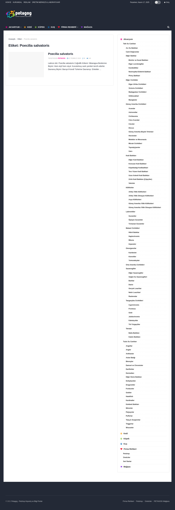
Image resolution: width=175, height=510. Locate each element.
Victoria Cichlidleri (136, 88)
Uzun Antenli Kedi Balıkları (139, 175)
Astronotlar (133, 112)
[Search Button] (168, 27)
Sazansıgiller (131, 269)
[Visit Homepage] (19, 14)
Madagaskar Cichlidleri (137, 92)
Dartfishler (130, 369)
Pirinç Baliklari (134, 76)
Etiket (20, 39)
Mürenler (129, 408)
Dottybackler (131, 381)
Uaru (130, 151)
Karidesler (133, 253)
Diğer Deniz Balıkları (134, 377)
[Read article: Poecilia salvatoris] (26, 64)
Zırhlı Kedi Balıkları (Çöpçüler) (140, 179)
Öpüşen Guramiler (136, 220)
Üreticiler (126, 457)
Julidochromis (134, 317)
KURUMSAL (17, 2)
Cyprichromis (134, 305)
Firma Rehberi (67, 27)
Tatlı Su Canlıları (129, 44)
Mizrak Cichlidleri (135, 143)
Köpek (40, 27)
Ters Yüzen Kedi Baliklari (138, 171)
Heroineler (133, 136)
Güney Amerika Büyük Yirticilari (141, 132)
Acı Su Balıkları (132, 48)
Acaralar (132, 108)
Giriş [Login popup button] (166, 2)
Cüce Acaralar (134, 120)
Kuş (51, 27)
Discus (131, 128)
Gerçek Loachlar (135, 288)
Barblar (131, 281)
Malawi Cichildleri (133, 228)
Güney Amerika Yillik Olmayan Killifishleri (145, 207)
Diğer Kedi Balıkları (136, 160)
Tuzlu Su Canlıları (130, 342)
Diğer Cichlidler (132, 80)
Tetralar (129, 329)
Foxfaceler (130, 389)
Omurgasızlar (131, 248)
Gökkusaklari (134, 96)
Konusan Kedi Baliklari (137, 164)
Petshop (126, 454)
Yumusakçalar (134, 260)
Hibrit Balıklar (134, 232)
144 (89, 58)
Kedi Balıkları (131, 156)
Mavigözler (133, 100)
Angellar (129, 346)
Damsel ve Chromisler (134, 365)
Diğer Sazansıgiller (136, 273)
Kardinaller (130, 400)
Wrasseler (130, 428)
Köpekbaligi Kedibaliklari (138, 168)
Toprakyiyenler (134, 147)
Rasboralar (133, 296)
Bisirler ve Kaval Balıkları (138, 60)
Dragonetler (130, 385)
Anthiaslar (130, 354)
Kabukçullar (133, 320)
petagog (61, 58)
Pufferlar (129, 416)
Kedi (28, 27)
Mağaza (86, 27)
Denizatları (130, 373)
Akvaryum (13, 27)
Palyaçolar (130, 412)
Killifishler (130, 188)
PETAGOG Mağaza (161, 501)
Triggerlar (129, 424)
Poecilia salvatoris (30, 39)
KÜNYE (8, 2)
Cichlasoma (133, 116)
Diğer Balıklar (131, 56)
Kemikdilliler (133, 68)
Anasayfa (11, 39)
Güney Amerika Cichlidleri (136, 104)
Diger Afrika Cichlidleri (137, 84)
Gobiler (129, 393)
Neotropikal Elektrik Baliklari (140, 72)
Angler (128, 350)
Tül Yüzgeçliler (134, 324)
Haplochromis (134, 236)
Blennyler (129, 361)
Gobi (130, 313)
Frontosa (132, 309)
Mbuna (131, 240)
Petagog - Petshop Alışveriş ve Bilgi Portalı (26, 501)
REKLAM (27, 2)
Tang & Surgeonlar (133, 420)
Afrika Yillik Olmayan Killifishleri (141, 196)
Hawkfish (129, 396)
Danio (131, 285)
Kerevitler (132, 257)
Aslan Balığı (130, 358)
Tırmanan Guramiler (136, 224)
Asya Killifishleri (135, 200)
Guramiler (132, 216)
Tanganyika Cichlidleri (134, 301)
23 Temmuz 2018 (74, 58)
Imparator (132, 244)
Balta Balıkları (134, 333)
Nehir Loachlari (134, 292)
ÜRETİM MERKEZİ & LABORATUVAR (46, 2)
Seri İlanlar (127, 461)
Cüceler (132, 124)
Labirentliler (130, 212)
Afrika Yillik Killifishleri (137, 192)
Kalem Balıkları (134, 337)
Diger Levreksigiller (136, 64)
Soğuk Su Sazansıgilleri (138, 277)
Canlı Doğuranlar (132, 52)
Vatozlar (132, 183)
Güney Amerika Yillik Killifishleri (141, 203)
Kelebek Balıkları (132, 404)
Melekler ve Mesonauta (137, 140)
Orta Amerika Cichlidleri (135, 265)
